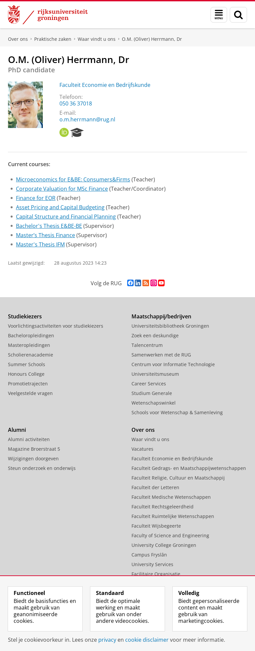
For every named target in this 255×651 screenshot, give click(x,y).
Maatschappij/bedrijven (161, 316)
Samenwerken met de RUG (161, 355)
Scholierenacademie (30, 355)
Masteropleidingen (29, 345)
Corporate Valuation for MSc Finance (62, 188)
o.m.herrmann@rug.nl (87, 119)
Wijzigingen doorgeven (33, 458)
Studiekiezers (25, 316)
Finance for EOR (35, 198)
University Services (152, 564)
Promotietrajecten (28, 383)
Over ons (18, 39)
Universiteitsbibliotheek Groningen (170, 326)
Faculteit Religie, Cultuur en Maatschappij (178, 478)
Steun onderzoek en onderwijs (42, 468)
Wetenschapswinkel (153, 403)
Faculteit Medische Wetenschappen (171, 497)
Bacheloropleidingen (31, 335)
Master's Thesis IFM (40, 244)
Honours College (26, 374)
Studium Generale (151, 393)
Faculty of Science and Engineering (170, 535)
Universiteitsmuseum (155, 374)
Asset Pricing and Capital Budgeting (60, 207)
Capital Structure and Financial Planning (66, 216)
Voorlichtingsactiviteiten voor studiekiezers (55, 326)
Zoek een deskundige (155, 335)
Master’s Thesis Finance (45, 235)
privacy (107, 639)
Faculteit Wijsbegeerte (156, 526)
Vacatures (142, 449)
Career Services (148, 383)
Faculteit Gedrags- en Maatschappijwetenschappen (188, 468)
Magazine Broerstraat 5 (34, 449)
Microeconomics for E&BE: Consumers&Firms (73, 179)
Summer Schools (26, 364)
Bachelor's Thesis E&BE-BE (49, 225)
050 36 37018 (75, 103)
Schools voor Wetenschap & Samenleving (177, 412)
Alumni (17, 429)
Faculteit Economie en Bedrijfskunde (104, 85)
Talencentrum (147, 345)
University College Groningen (163, 545)
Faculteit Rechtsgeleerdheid (162, 506)
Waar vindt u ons (97, 39)
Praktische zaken (52, 39)
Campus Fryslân (149, 555)
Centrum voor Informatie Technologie (173, 364)
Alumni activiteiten (29, 439)
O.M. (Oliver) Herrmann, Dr (152, 39)
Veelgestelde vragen (30, 393)
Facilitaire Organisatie (155, 574)
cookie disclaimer (147, 639)
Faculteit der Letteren (155, 487)
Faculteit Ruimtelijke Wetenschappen (172, 516)
